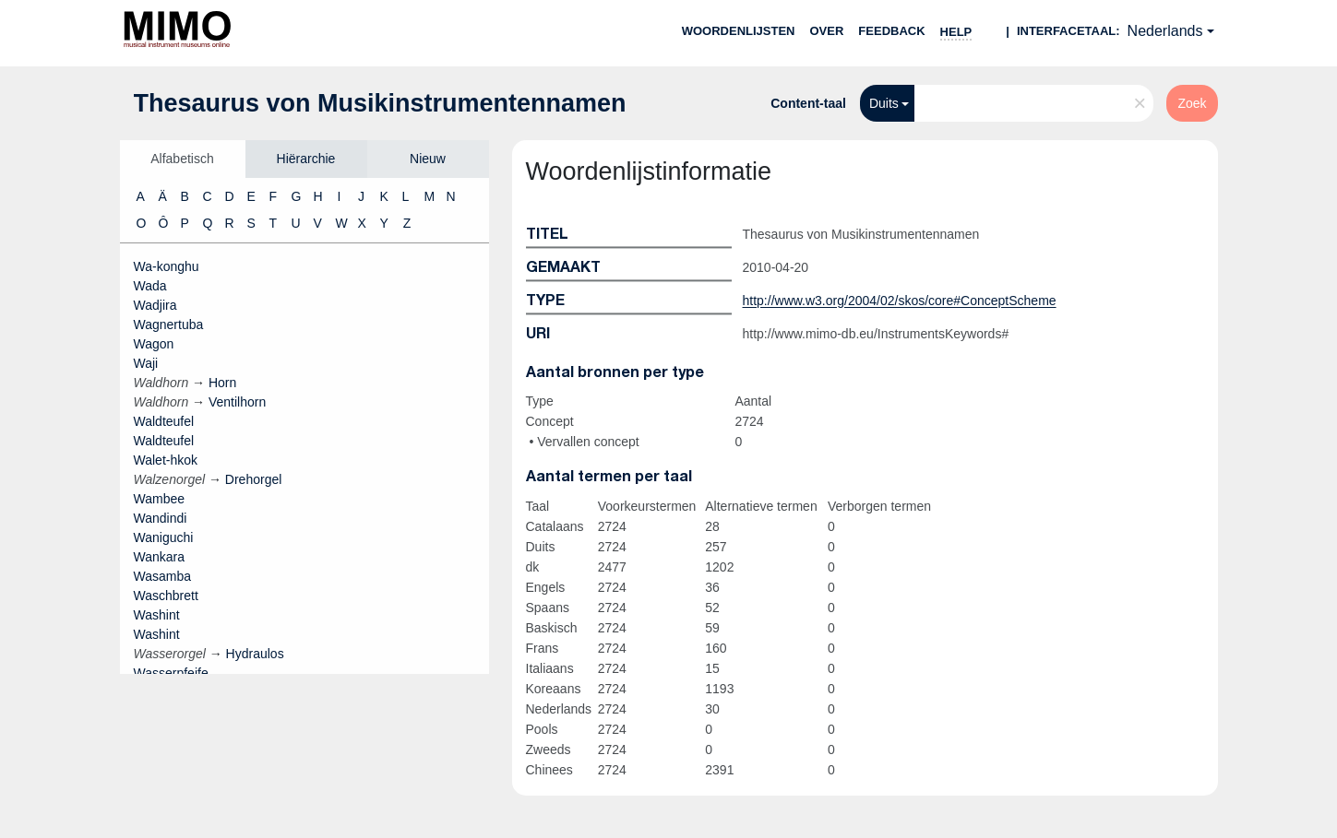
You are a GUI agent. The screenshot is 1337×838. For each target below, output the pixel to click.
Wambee (159, 498)
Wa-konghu (166, 266)
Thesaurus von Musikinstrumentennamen (380, 103)
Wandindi (160, 518)
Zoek (1191, 103)
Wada (150, 285)
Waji (146, 363)
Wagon (154, 343)
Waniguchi (164, 537)
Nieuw (428, 158)
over (827, 31)
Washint (157, 615)
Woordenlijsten (738, 31)
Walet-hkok (166, 460)
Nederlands (1165, 31)
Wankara (159, 556)
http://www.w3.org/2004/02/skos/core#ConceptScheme (899, 300)
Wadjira (155, 305)
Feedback (891, 31)
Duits (884, 103)
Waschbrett (166, 595)
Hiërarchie (306, 158)
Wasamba (163, 576)
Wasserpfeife (171, 673)
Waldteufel (164, 421)
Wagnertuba (169, 324)
